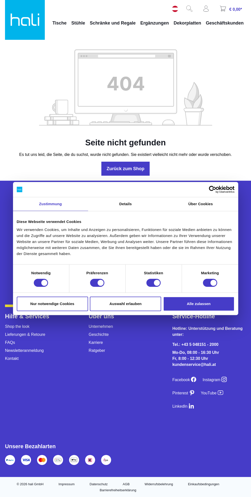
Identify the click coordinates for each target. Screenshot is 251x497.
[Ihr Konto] (208, 10)
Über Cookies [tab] (200, 204)
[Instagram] (214, 380)
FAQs (10, 342)
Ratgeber (97, 350)
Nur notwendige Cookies (52, 304)
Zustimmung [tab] (50, 204)
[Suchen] (191, 10)
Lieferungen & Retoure (25, 334)
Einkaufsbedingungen (203, 484)
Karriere (96, 342)
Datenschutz (99, 484)
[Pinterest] (183, 393)
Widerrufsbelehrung (159, 484)
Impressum (67, 484)
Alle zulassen (198, 304)
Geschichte (99, 334)
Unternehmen (101, 326)
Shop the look (17, 326)
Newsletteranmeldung (24, 350)
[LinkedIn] (183, 406)
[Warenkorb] (232, 10)
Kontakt (12, 358)
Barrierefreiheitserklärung (118, 490)
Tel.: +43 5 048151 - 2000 (195, 344)
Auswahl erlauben (125, 304)
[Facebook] (184, 380)
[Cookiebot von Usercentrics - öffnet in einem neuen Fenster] (212, 189)
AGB (126, 484)
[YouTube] (212, 393)
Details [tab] (125, 204)
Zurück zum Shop (125, 168)
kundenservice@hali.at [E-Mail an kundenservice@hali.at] (194, 364)
